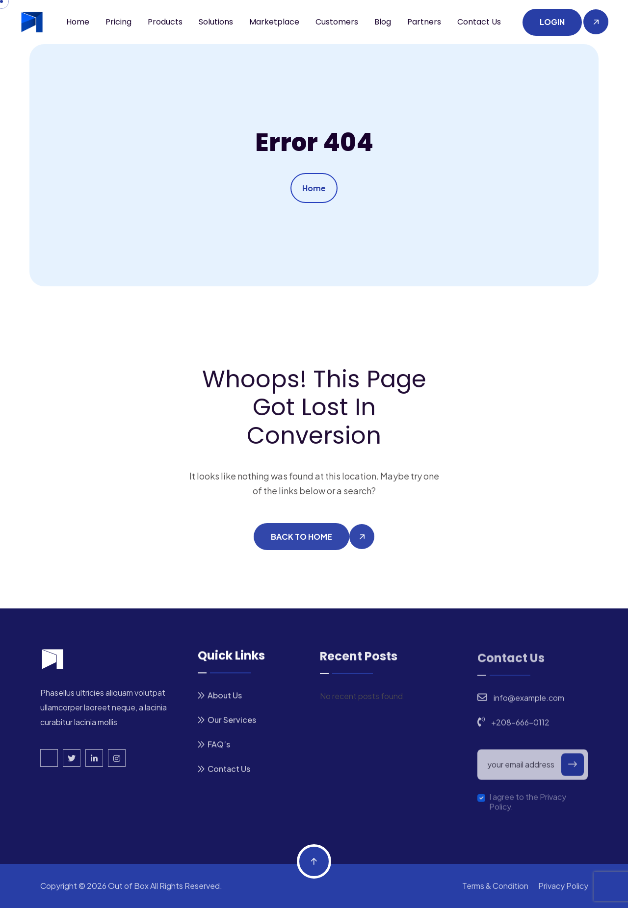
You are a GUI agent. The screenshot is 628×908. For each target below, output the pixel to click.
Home (77, 21)
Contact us (479, 21)
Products (165, 21)
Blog (382, 21)
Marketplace (274, 21)
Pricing (118, 21)
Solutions (216, 21)
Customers (336, 21)
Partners (424, 21)
